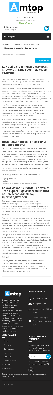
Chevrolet (16, 45)
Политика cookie (10, 361)
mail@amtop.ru (39, 303)
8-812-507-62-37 (25, 17)
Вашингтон (11, 27)
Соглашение (9, 349)
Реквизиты (8, 368)
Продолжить (43, 60)
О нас (6, 341)
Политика (7, 353)
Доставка (7, 345)
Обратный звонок (26, 23)
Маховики (6, 45)
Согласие (7, 357)
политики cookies (8, 377)
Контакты (7, 365)
